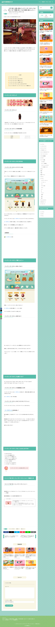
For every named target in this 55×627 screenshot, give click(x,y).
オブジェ (42, 179)
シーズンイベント (44, 146)
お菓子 (42, 199)
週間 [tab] (46, 15)
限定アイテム (43, 177)
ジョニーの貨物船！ (44, 165)
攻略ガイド (18, 528)
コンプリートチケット (44, 184)
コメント (7, 586)
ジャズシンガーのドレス (13, 77)
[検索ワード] (46, 8)
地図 (42, 201)
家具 (41, 173)
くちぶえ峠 (43, 163)
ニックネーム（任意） (8, 600)
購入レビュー (23, 528)
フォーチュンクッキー (44, 155)
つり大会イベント (44, 150)
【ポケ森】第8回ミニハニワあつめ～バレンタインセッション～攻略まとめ (22, 501)
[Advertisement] (19, 62)
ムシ (42, 193)
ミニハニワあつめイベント (45, 152)
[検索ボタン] (52, 2)
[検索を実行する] (51, 8)
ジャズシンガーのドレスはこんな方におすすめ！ (18, 83)
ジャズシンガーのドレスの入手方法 (15, 78)
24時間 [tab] (42, 15)
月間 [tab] (50, 15)
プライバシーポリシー (31, 623)
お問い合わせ (37, 623)
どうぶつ (42, 159)
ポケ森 (5, 13)
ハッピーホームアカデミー (45, 167)
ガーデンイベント (44, 148)
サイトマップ (25, 623)
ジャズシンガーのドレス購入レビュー (16, 80)
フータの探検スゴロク (44, 169)
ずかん (42, 171)
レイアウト (42, 144)
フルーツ (42, 197)
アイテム (42, 182)
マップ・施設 (43, 161)
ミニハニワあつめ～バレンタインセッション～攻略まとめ (20, 85)
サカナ (42, 191)
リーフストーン (43, 186)
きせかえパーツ (43, 207)
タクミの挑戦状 (43, 157)
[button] (6, 532)
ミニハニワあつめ (12, 528)
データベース (43, 209)
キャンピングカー (44, 205)
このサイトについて (19, 623)
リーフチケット (17, 218)
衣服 (41, 175)
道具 (42, 203)
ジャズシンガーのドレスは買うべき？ (16, 82)
